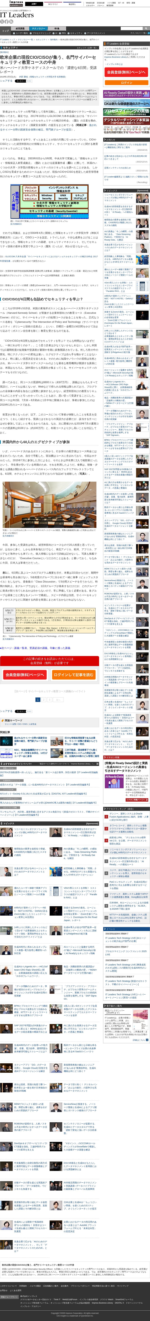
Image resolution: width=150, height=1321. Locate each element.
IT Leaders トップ (7, 39)
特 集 (57, 28)
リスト (29, 81)
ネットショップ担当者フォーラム (34, 1303)
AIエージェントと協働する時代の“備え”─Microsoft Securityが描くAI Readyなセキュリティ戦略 (80, 950)
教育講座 (110, 5)
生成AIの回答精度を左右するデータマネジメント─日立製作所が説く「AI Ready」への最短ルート (80, 832)
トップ (5, 31)
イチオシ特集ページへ (137, 800)
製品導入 (72, 4)
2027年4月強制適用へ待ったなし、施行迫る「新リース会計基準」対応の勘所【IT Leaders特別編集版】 (49, 774)
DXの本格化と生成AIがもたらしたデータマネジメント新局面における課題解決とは (80, 1166)
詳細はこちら (139, 1040)
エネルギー (90, 5)
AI (56, 33)
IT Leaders (17, 14)
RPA (64, 33)
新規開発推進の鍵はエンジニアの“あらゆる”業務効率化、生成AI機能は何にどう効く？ (80, 1068)
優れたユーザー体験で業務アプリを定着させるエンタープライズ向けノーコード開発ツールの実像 (30, 891)
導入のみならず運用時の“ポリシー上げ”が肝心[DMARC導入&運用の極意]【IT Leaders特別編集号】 (49, 802)
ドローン (100, 5)
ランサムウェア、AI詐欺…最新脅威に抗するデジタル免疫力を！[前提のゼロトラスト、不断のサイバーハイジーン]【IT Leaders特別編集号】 (49, 813)
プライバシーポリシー (80, 1286)
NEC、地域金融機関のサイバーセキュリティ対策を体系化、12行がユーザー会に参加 (30, 753)
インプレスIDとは (114, 64)
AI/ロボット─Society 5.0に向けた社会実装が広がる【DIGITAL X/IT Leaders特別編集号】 (44, 793)
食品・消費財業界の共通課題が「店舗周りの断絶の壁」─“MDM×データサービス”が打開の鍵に (80, 969)
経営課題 (20, 28)
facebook (7, 21)
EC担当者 (101, 3)
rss (11, 21)
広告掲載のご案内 (50, 1286)
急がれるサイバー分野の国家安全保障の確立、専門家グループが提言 (30, 741)
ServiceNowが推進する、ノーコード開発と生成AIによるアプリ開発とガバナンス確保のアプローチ (80, 1107)
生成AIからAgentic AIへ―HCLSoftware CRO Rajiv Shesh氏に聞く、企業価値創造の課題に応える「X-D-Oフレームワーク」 (118, 387)
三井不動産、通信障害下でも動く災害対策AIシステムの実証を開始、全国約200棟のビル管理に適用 (82, 753)
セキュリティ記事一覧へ (87, 48)
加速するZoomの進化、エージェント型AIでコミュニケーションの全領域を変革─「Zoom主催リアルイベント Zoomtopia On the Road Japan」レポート (80, 914)
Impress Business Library (115, 57)
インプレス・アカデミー (30, 1306)
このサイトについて (8, 1286)
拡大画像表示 (16, 224)
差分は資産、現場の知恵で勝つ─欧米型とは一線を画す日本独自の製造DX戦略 (30, 1087)
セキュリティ (76, 33)
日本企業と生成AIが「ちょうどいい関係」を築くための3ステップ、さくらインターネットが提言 (80, 1205)
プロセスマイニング (41, 33)
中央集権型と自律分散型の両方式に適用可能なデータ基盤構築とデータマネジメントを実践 (30, 1166)
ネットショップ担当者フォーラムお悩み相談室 (70, 1303)
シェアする (6, 80)
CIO (19, 724)
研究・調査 (131, 3)
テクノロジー (38, 28)
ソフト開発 (111, 3)
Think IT (57, 1299)
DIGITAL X (119, 1303)
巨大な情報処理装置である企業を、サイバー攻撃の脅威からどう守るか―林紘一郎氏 (81, 741)
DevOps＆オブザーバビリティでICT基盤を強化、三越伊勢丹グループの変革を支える (30, 1146)
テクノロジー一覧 (25, 39)
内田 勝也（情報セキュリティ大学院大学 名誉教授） (43, 77)
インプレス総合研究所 (88, 1299)
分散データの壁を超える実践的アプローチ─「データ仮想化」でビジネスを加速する (30, 1185)
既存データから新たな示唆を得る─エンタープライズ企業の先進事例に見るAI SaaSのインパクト (80, 1048)
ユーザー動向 (22, 33)
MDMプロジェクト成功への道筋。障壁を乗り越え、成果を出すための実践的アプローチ (30, 1107)
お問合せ (4, 1290)
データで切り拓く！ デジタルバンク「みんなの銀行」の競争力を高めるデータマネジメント (80, 1087)
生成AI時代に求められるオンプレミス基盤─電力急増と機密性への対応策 (30, 950)
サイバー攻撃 (10, 724)
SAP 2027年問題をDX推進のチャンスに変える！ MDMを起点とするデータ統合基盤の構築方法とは (30, 1028)
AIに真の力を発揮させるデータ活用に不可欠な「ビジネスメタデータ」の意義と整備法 (80, 1028)
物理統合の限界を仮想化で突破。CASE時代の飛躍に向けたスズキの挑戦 (30, 851)
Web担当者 (90, 3)
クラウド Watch (106, 1299)
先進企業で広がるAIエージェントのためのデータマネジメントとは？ (30, 871)
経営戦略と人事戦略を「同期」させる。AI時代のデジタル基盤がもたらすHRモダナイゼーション (80, 871)
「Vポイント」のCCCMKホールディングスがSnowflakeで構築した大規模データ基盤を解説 (80, 1146)
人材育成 (32, 724)
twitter (2, 21)
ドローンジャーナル (134, 1303)
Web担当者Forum (69, 1299)
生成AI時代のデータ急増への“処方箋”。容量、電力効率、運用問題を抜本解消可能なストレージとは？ (31, 1048)
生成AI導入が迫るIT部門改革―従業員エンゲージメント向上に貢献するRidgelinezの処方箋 (80, 930)
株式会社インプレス (28, 1296)
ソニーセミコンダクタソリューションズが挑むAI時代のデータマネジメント (30, 832)
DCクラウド (53, 4)
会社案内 (64, 1286)
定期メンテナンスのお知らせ (117, 168)
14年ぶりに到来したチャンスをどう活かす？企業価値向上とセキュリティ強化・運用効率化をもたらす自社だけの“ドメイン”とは (118, 336)
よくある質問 (15, 1290)
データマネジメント (96, 33)
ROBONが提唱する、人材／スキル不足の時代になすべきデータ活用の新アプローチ (30, 1126)
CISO (24, 724)
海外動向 (54, 39)
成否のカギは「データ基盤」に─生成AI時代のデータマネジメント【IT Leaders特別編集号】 (45, 784)
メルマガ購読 (35, 1286)
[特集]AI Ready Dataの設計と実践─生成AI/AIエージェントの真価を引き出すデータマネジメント (126, 767)
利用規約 (23, 1286)
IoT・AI (121, 3)
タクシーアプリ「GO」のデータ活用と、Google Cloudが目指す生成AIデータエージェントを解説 (31, 1068)
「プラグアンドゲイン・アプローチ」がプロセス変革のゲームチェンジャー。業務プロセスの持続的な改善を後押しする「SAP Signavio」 (80, 992)
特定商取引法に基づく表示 (103, 1286)
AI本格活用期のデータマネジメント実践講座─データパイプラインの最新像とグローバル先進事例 (80, 1185)
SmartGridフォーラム (124, 1299)
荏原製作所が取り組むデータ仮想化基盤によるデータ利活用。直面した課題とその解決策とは (30, 1205)
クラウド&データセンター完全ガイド (36, 1299)
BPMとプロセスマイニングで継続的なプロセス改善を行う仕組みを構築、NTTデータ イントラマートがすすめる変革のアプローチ (118, 445)
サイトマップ (122, 1286)
